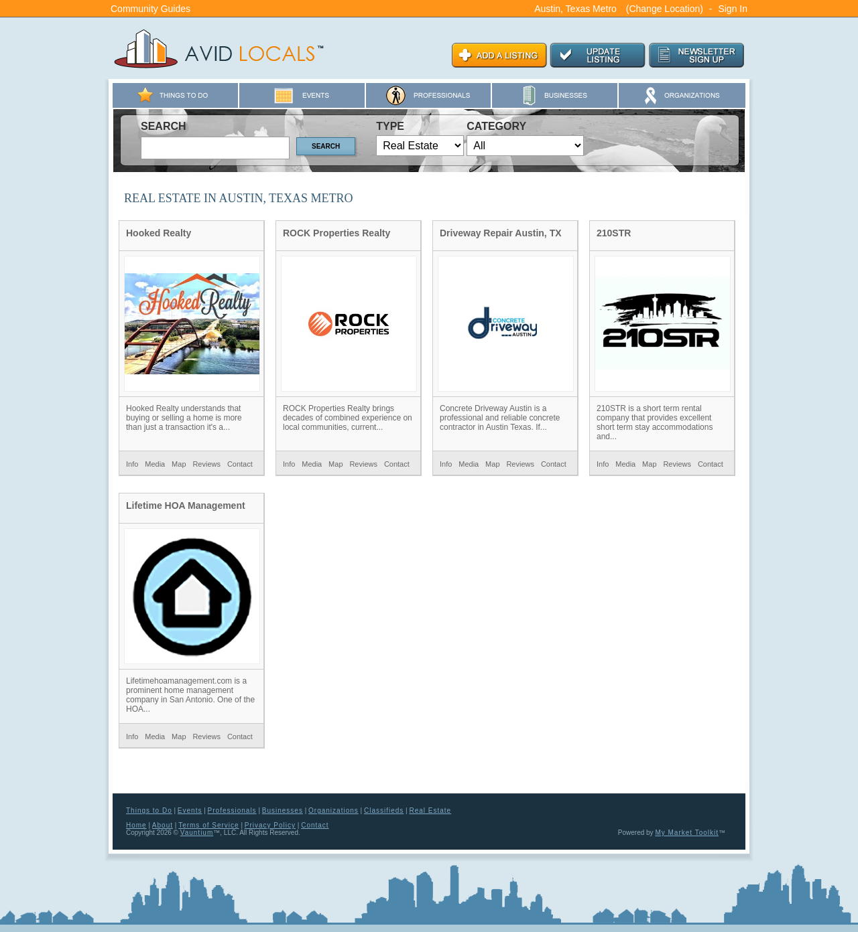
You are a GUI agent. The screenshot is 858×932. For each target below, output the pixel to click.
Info (132, 464)
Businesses (282, 810)
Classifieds (384, 810)
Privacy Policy (270, 825)
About (162, 825)
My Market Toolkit (687, 832)
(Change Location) (664, 8)
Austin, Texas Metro (575, 8)
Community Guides (150, 8)
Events (190, 810)
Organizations (333, 810)
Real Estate (430, 810)
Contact (240, 464)
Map (179, 464)
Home (136, 825)
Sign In (732, 8)
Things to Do (149, 810)
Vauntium (197, 832)
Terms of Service (208, 825)
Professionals (232, 810)
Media (155, 464)
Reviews (206, 464)
